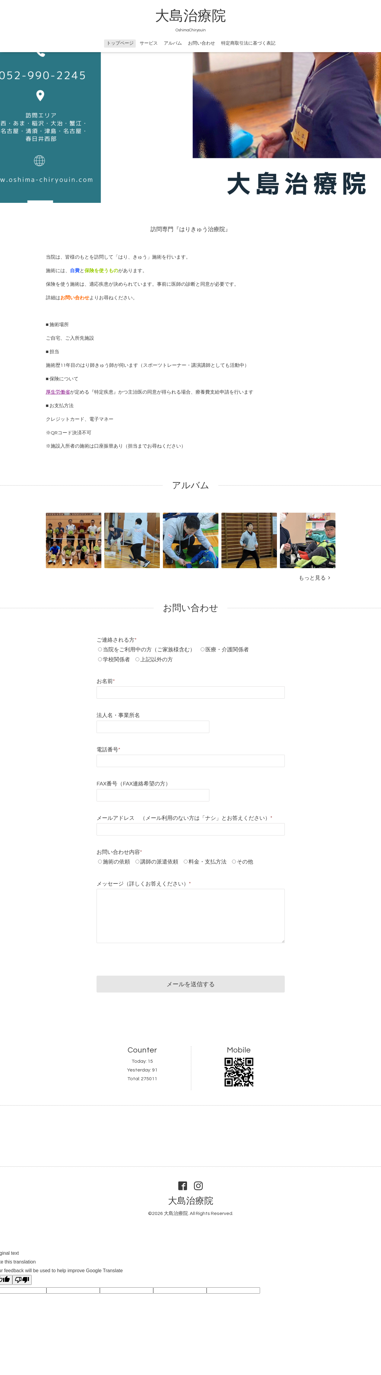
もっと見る (314, 578)
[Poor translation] (22, 1280)
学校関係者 (116, 659)
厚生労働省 (58, 392)
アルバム (173, 43)
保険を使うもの (101, 270)
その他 (245, 862)
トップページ (120, 43)
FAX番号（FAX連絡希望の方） (134, 784)
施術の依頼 (116, 862)
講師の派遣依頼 (159, 862)
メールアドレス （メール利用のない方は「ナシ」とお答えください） (184, 818)
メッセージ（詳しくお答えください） (144, 884)
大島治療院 (190, 16)
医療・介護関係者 (227, 650)
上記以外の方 (156, 659)
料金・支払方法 (208, 862)
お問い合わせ (201, 43)
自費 (75, 270)
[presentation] (142, 958)
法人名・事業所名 (118, 715)
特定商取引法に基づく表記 (248, 43)
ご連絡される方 (117, 640)
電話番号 (108, 750)
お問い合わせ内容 (119, 852)
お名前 (106, 681)
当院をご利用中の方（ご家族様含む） (149, 650)
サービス (149, 43)
